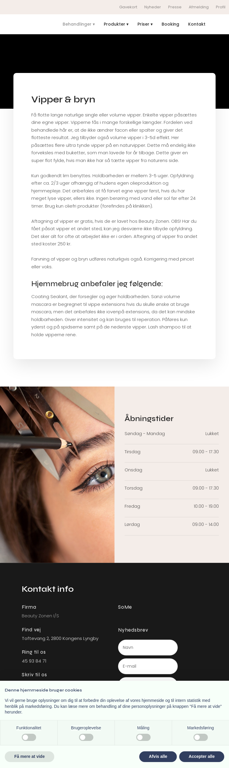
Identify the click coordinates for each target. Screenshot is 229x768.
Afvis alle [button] (158, 756)
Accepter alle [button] (202, 756)
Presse (175, 7)
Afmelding (199, 7)
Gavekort (128, 7)
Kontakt (196, 24)
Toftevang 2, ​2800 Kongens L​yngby (60, 638)
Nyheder (152, 7)
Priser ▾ (145, 24)
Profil (220, 7)
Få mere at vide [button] (29, 756)
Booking (170, 24)
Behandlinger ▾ (79, 24)
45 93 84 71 (34, 661)
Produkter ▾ (116, 24)
